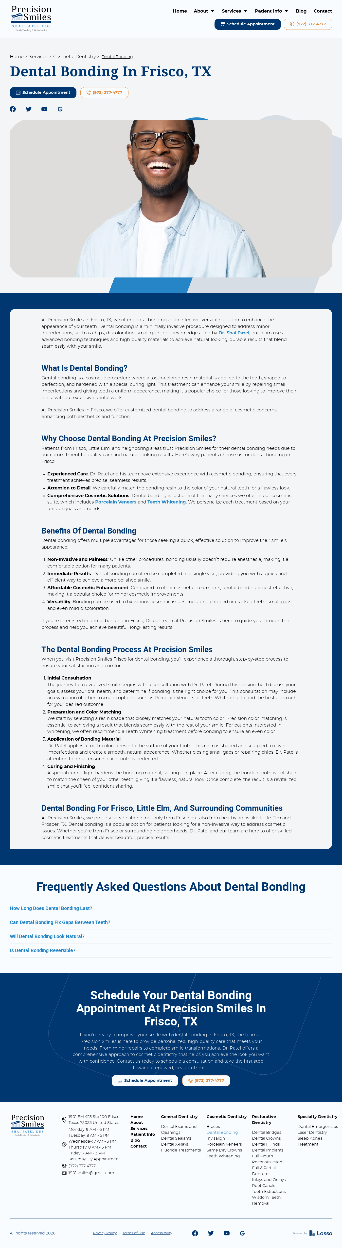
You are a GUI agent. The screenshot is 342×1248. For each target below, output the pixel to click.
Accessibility (161, 1233)
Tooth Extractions (269, 1192)
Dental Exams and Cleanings (179, 1130)
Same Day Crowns (224, 1150)
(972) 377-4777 (82, 1166)
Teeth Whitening (223, 1156)
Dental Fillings (266, 1144)
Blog (301, 11)
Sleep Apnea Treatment (310, 1141)
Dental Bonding (222, 1133)
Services (38, 57)
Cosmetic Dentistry (74, 57)
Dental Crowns (266, 1138)
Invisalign (216, 1138)
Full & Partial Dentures (264, 1171)
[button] (204, 11)
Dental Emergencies (318, 1127)
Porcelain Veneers (224, 1144)
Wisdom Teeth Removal (266, 1200)
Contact (323, 11)
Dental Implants (268, 1150)
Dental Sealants (176, 1138)
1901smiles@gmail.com (91, 1173)
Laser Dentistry (312, 1133)
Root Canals (263, 1186)
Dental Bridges (266, 1133)
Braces (213, 1127)
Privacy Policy (105, 1233)
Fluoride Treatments (181, 1150)
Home (180, 11)
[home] (31, 19)
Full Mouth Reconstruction (267, 1159)
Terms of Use (134, 1233)
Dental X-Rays (174, 1144)
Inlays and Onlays (269, 1180)
